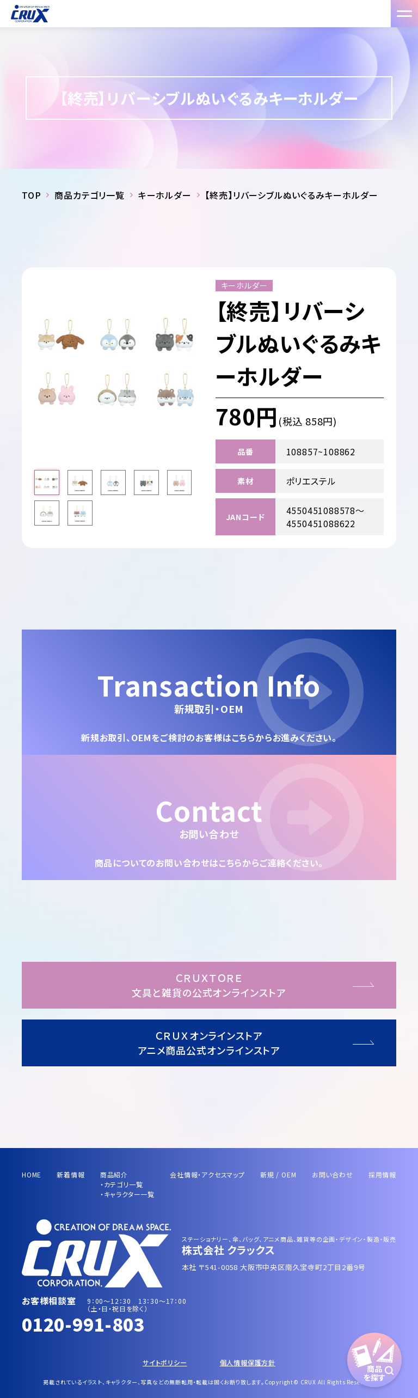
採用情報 (382, 1174)
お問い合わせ (332, 1174)
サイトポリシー (165, 1362)
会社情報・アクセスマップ (207, 1174)
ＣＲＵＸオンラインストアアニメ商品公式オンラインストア (209, 1042)
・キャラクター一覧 (127, 1194)
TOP (31, 195)
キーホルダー (165, 195)
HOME (31, 1174)
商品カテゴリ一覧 (89, 195)
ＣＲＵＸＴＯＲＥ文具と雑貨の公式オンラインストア (209, 984)
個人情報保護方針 (247, 1362)
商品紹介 (114, 1174)
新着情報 (70, 1174)
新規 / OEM (278, 1174)
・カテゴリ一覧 (121, 1184)
